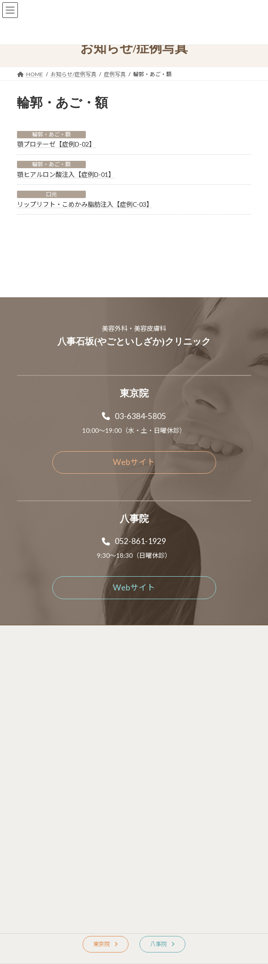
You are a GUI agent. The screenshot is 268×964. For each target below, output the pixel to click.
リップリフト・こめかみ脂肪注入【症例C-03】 (85, 204)
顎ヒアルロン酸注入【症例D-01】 (66, 174)
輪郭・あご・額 (51, 134)
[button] (134, 387)
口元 (51, 194)
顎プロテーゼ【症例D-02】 (56, 144)
